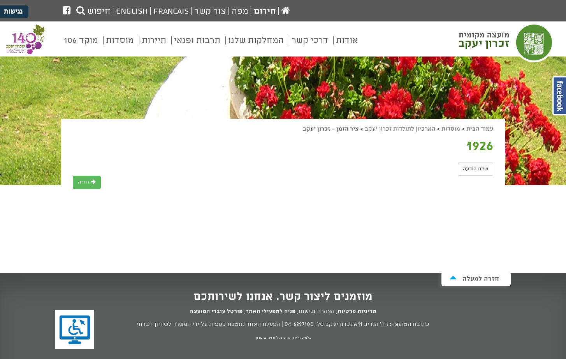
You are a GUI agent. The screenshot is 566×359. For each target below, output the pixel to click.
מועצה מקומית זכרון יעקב (506, 42)
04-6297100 (299, 324)
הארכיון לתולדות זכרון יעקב (400, 129)
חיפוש (93, 11)
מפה (240, 11)
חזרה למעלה (474, 278)
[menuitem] (346, 46)
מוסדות (450, 129)
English (132, 11)
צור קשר (210, 11)
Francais (171, 11)
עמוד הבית (479, 129)
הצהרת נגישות (316, 311)
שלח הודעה (475, 169)
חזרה (87, 182)
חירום (265, 11)
